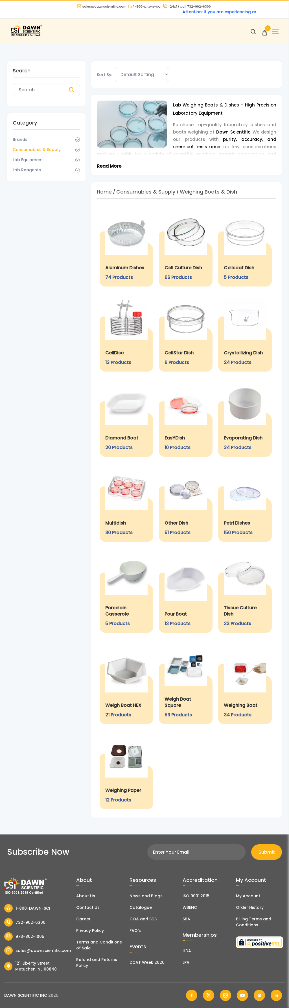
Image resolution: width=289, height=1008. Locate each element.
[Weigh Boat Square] (186, 681)
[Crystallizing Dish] (245, 332)
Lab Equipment (28, 160)
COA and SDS (143, 919)
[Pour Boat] (186, 590)
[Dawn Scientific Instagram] (225, 995)
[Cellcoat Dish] (245, 247)
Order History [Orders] (250, 907)
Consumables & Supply (37, 149)
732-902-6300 (24, 922)
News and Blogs (146, 896)
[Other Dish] (186, 502)
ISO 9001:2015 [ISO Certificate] (196, 896)
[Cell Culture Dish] (186, 247)
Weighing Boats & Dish (208, 191)
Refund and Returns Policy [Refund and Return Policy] (96, 962)
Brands (20, 139)
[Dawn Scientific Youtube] (242, 995)
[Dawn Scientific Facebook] (191, 995)
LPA (186, 962)
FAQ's (135, 930)
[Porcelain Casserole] (126, 590)
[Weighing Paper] (126, 769)
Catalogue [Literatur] (141, 907)
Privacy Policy (90, 930)
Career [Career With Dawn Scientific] (83, 919)
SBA (186, 919)
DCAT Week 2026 (147, 962)
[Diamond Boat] (126, 417)
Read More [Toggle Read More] (109, 166)
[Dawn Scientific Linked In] (276, 995)
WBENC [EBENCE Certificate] (190, 907)
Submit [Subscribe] (267, 852)
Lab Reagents (27, 170)
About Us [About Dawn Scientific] (85, 896)
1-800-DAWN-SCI (144, 6)
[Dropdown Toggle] (77, 139)
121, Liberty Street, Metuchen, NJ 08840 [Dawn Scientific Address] (30, 966)
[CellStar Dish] (186, 332)
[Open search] (253, 31)
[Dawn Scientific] (26, 35)
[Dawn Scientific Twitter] (208, 995)
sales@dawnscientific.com (101, 6)
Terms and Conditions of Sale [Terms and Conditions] (99, 945)
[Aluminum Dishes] (126, 247)
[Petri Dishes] (245, 502)
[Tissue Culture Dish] (245, 590)
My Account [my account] (248, 896)
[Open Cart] (264, 31)
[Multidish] (126, 502)
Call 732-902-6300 (187, 6)
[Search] (71, 90)
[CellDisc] (126, 332)
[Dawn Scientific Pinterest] (259, 995)
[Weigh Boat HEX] (126, 681)
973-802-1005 (24, 936)
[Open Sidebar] (275, 31)
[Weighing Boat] (245, 681)
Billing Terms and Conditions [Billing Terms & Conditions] (253, 922)
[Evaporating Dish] (245, 417)
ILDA (187, 951)
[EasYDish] (186, 417)
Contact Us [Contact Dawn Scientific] (88, 907)
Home (104, 191)
